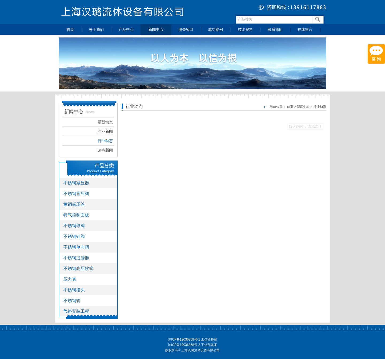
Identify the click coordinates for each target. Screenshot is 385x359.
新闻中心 (155, 29)
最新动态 (105, 122)
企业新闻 (105, 131)
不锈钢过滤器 (76, 257)
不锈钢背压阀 (76, 193)
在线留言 (305, 29)
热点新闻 (105, 150)
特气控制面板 (76, 215)
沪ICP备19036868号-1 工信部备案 (192, 339)
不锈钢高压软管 (78, 268)
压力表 (69, 279)
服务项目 (185, 29)
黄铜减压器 (74, 204)
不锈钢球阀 (74, 225)
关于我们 (96, 29)
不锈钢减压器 (76, 183)
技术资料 (245, 29)
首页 (70, 29)
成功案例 (215, 29)
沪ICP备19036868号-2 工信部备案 (192, 345)
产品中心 (126, 29)
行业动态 (105, 141)
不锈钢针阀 (74, 236)
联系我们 (275, 29)
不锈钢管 (71, 300)
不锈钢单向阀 (76, 247)
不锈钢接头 (74, 290)
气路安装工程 (76, 311)
